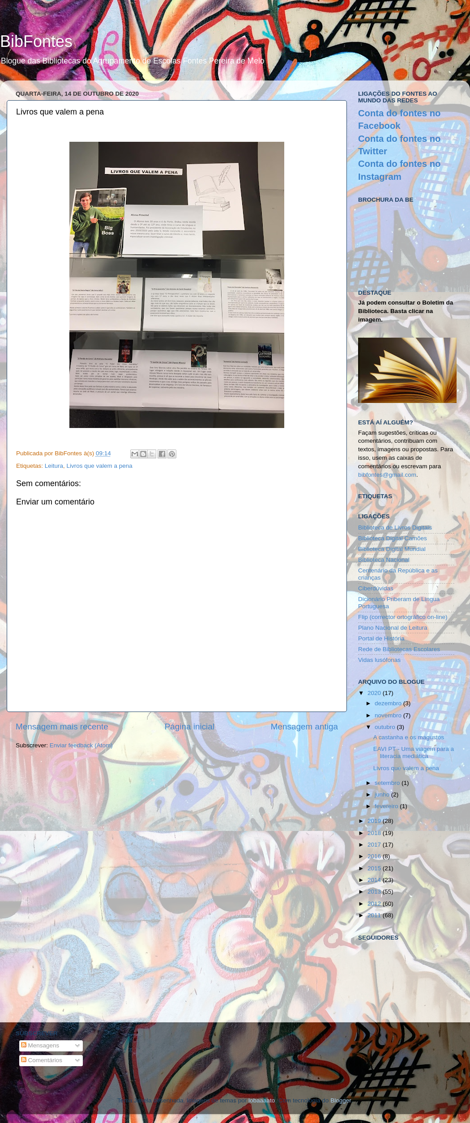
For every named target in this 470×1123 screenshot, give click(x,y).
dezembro (389, 703)
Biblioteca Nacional (384, 559)
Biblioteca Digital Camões (392, 538)
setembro (388, 783)
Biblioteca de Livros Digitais (395, 527)
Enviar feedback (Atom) (81, 745)
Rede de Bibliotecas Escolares (399, 649)
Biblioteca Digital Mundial (392, 549)
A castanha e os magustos (408, 737)
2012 (375, 903)
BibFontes (36, 41)
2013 (375, 891)
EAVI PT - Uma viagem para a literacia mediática (413, 752)
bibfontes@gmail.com (387, 474)
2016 (375, 856)
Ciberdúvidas (375, 588)
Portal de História (381, 638)
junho (383, 794)
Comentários (41, 1060)
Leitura (54, 465)
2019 (375, 821)
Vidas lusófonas (379, 660)
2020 (375, 693)
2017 (375, 844)
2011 (375, 915)
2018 (375, 833)
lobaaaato (261, 1100)
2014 (375, 880)
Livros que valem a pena (99, 465)
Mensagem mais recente (62, 726)
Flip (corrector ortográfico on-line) (403, 617)
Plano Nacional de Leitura (392, 627)
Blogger (340, 1100)
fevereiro (387, 806)
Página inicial (189, 726)
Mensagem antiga (304, 726)
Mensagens (40, 1045)
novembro (389, 715)
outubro (386, 727)
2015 (375, 868)
